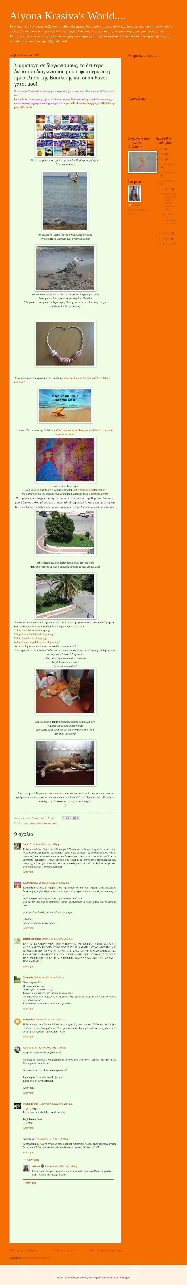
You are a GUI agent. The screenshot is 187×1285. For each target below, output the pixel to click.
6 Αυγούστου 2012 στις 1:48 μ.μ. (61, 1166)
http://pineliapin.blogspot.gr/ (32, 638)
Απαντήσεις (33, 1159)
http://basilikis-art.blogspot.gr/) (89, 489)
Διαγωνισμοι (36, 823)
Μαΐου (166, 238)
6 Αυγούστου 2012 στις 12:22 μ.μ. (52, 1139)
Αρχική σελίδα (62, 1250)
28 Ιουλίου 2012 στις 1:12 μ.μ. (54, 882)
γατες (26, 823)
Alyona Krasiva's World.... (67, 16)
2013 (162, 154)
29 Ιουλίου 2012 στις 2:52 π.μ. (57, 939)
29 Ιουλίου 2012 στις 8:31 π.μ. (51, 1019)
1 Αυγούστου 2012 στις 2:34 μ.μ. (56, 1103)
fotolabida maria (32, 939)
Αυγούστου (168, 180)
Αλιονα (36, 1166)
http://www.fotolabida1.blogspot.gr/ (35, 634)
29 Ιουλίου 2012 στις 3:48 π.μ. (49, 977)
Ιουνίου (167, 233)
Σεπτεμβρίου (169, 172)
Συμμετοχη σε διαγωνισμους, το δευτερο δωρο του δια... (169, 201)
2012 (162, 159)
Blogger (125, 1277)
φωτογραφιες (51, 823)
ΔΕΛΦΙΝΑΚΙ (30, 882)
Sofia (25, 844)
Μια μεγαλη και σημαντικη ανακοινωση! (169, 220)
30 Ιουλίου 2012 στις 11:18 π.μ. (50, 1047)
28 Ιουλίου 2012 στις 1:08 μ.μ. (45, 844)
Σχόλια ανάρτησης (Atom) (36, 1257)
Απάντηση (28, 871)
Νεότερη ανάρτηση (23, 1250)
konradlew (107, 1277)
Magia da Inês (30, 1103)
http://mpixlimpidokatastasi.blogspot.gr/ (38, 642)
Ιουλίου (167, 189)
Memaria (28, 977)
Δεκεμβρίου (169, 164)
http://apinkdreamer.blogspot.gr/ (34, 630)
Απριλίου (168, 244)
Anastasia (28, 1047)
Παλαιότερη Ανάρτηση (105, 1250)
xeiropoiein (29, 1019)
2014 (162, 148)
